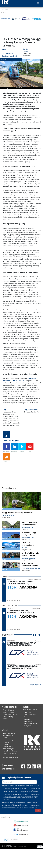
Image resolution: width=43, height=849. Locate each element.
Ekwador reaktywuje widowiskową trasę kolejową (29, 524)
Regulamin (28, 721)
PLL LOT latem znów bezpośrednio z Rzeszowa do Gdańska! (30, 545)
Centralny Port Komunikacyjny (8, 747)
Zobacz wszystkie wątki (10, 757)
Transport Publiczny (10, 714)
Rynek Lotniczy (8, 717)
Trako (5, 738)
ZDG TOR (27, 712)
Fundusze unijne (9, 740)
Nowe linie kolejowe (10, 751)
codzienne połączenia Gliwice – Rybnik (19, 379)
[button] (34, 638)
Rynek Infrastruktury (10, 712)
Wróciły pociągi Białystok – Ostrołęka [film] (30, 565)
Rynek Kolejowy (8, 710)
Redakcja (27, 717)
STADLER (6, 744)
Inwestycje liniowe (9, 733)
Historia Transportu (10, 753)
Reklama (27, 719)
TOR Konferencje (30, 715)
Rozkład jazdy (8, 735)
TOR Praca (6, 719)
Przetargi (6, 742)
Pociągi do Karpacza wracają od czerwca (17, 513)
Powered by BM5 (22, 846)
